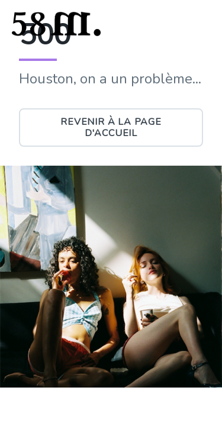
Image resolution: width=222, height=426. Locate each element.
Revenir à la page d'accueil (111, 127)
